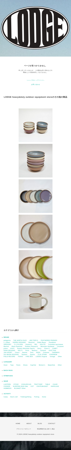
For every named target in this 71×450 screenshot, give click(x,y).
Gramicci (29, 344)
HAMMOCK (8, 388)
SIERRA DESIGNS (19, 342)
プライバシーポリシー (23, 429)
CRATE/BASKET (42, 386)
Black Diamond (17, 346)
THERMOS (56, 352)
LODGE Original (41, 356)
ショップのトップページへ (35, 80)
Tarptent (24, 354)
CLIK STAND (42, 354)
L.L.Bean (7, 342)
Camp (6, 397)
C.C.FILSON (18, 344)
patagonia (7, 340)
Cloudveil (60, 346)
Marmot (6, 346)
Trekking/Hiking (25, 397)
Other (60, 356)
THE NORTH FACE (20, 340)
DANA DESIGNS (9, 350)
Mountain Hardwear (47, 346)
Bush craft (14, 397)
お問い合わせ (35, 84)
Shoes (25, 365)
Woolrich (31, 342)
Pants (18, 365)
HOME (18, 423)
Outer (6, 365)
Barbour (34, 350)
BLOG (40, 423)
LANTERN (7, 384)
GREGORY (7, 344)
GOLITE (42, 344)
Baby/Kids (51, 365)
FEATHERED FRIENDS (49, 340)
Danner (24, 352)
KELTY (20, 350)
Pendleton (52, 342)
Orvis (27, 350)
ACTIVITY (7, 394)
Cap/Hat (33, 365)
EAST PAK (52, 350)
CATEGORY (8, 362)
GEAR (6, 381)
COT (32, 386)
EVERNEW (53, 354)
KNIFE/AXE (55, 386)
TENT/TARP (38, 384)
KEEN (38, 352)
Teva (31, 352)
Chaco (17, 352)
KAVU (12, 348)
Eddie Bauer (41, 342)
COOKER (7, 386)
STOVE (16, 384)
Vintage (52, 356)
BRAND (6, 337)
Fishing (36, 397)
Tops (12, 365)
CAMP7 (54, 348)
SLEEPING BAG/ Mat (20, 386)
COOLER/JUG (26, 384)
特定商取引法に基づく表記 (46, 429)
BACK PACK (8, 370)
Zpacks (32, 354)
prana (6, 348)
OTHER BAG (8, 376)
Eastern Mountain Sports (26, 348)
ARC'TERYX (33, 340)
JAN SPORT (8, 352)
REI (36, 344)
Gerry (39, 348)
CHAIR (55, 384)
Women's (42, 365)
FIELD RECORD (9, 356)
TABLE (47, 384)
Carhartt (43, 350)
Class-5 (47, 348)
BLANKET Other (20, 388)
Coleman (46, 352)
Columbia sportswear (55, 344)
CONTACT (51, 423)
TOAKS (20, 356)
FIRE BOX (29, 356)
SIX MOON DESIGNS (11, 354)
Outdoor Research (31, 346)
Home (44, 397)
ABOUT (29, 423)
